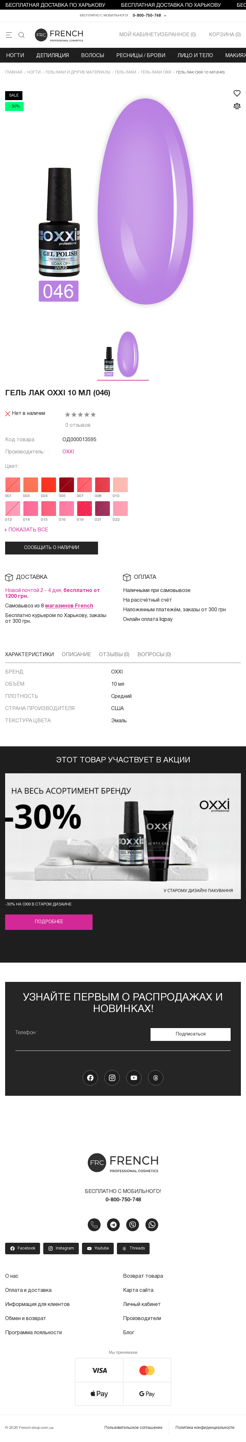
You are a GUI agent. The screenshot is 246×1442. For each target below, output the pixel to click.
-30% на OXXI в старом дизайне (38, 904)
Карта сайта (138, 1290)
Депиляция (52, 56)
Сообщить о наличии (51, 548)
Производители (142, 1319)
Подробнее (49, 922)
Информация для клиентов (37, 1304)
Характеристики (29, 655)
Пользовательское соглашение (133, 1427)
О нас (12, 1276)
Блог (128, 1333)
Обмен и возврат (25, 1319)
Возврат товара (143, 1276)
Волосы (92, 56)
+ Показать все (26, 530)
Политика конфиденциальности (205, 1427)
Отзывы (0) (114, 655)
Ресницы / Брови (140, 56)
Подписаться (191, 1034)
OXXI (68, 452)
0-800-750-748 (147, 15)
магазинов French (69, 606)
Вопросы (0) (154, 655)
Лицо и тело (195, 56)
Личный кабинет (142, 1304)
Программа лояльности (33, 1333)
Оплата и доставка (28, 1290)
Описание (76, 655)
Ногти (15, 56)
